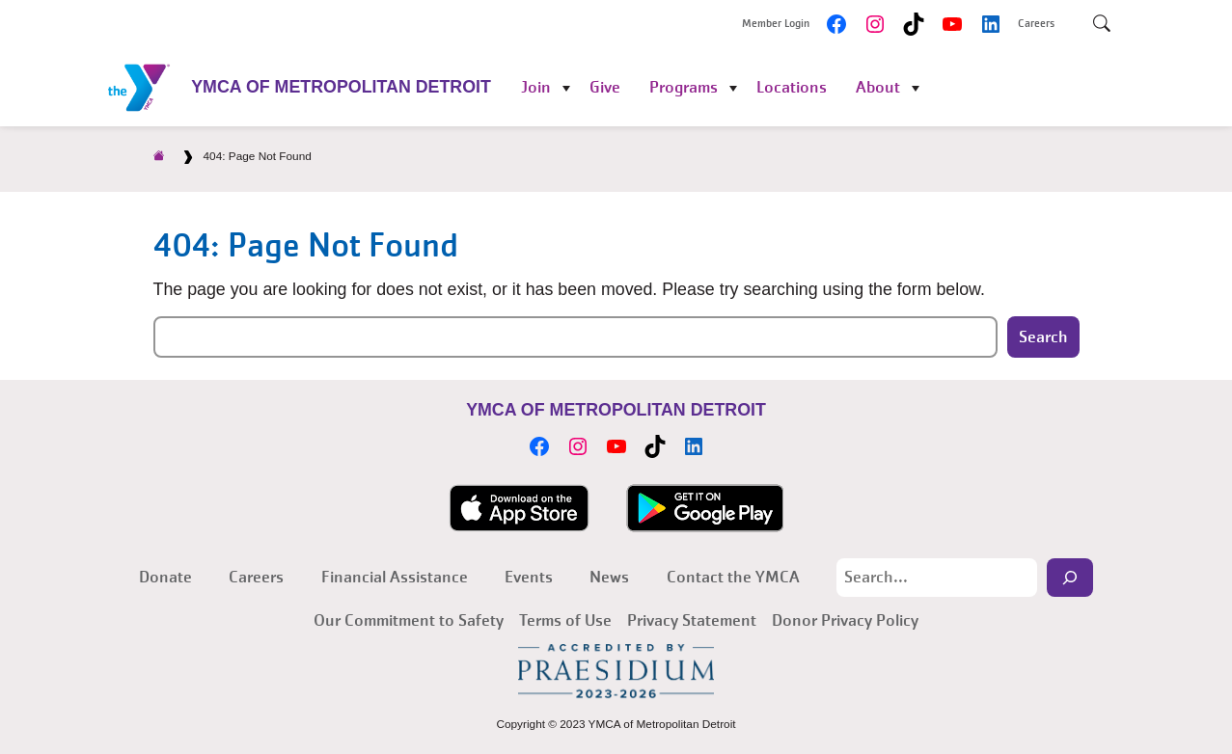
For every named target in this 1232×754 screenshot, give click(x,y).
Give (604, 87)
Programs (683, 87)
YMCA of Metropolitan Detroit (341, 86)
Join (536, 87)
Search (1043, 337)
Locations (791, 87)
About (878, 87)
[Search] (1070, 577)
